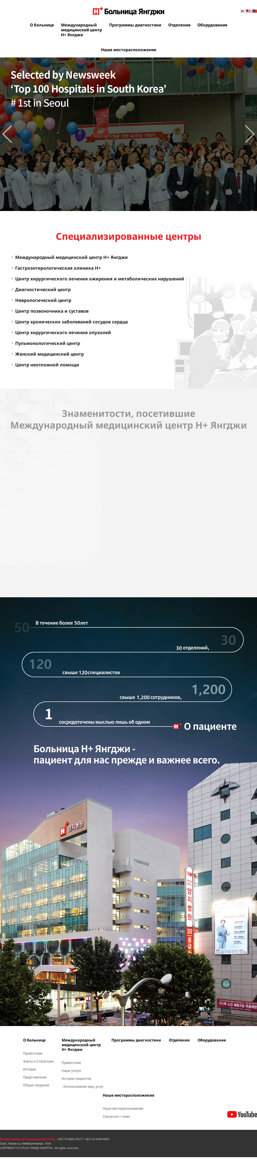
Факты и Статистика (38, 1061)
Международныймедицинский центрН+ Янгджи (81, 29)
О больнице (42, 25)
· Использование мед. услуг (83, 1086)
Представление (35, 1077)
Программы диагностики (135, 25)
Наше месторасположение (128, 49)
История (29, 1069)
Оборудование (212, 25)
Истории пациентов (76, 1078)
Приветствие (33, 1053)
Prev (7, 134)
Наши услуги (71, 1070)
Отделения (179, 25)
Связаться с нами (116, 1116)
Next (250, 134)
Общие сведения (36, 1085)
